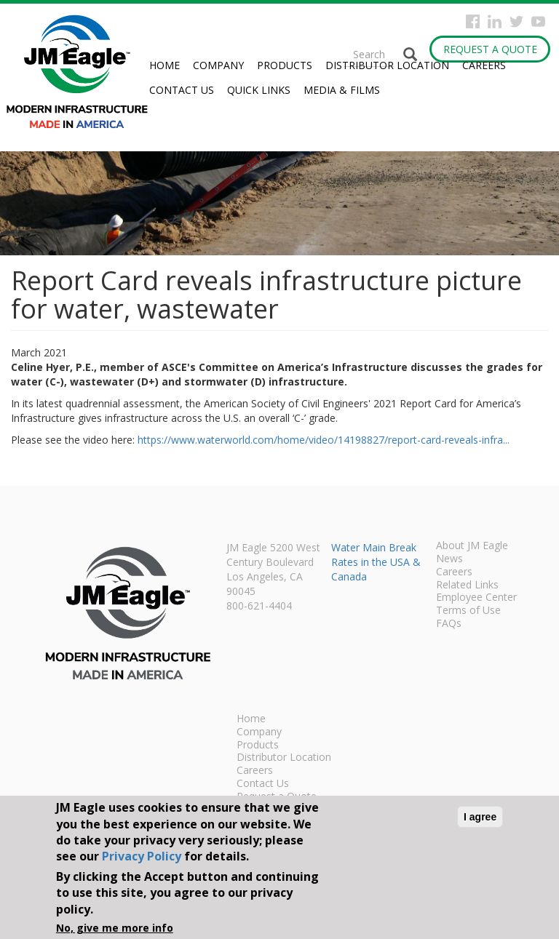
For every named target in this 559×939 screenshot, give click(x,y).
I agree (480, 817)
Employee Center (476, 598)
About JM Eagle (472, 546)
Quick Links (258, 90)
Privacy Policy (141, 856)
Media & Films (342, 90)
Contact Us (181, 90)
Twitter (516, 21)
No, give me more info (114, 928)
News (449, 559)
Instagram (494, 21)
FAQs (448, 624)
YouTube (538, 21)
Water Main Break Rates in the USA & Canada (376, 561)
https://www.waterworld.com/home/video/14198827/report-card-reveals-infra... (324, 440)
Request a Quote (490, 49)
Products (284, 65)
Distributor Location (387, 65)
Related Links (467, 585)
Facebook (473, 21)
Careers (484, 65)
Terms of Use (468, 611)
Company (218, 65)
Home (164, 65)
